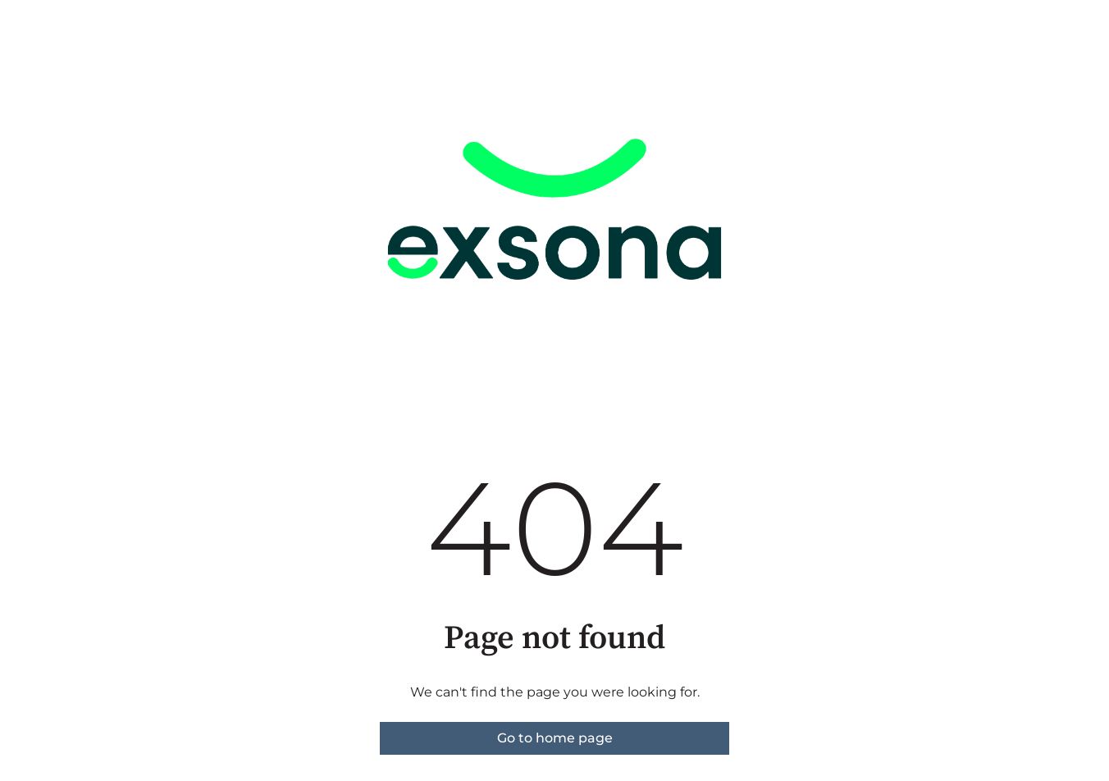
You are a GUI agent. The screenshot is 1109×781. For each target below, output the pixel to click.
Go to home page (555, 738)
